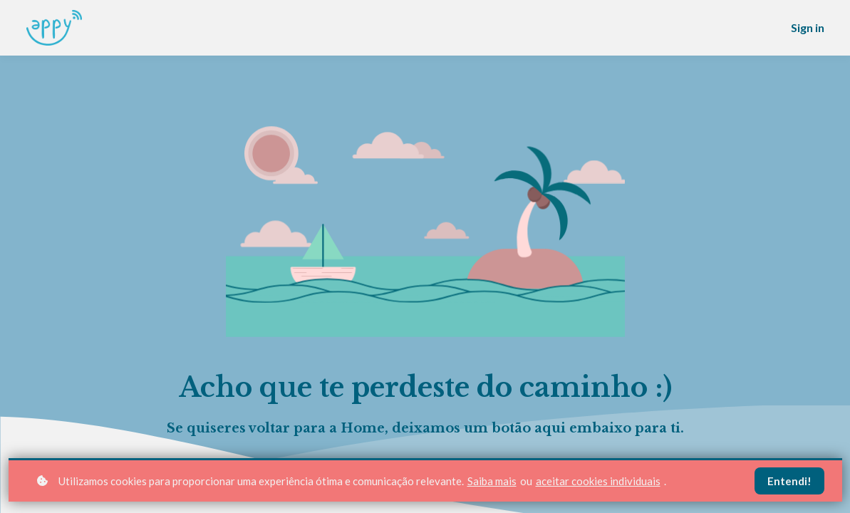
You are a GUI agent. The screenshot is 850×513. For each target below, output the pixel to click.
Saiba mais (492, 481)
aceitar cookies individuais (598, 481)
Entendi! (789, 481)
